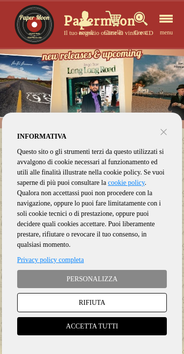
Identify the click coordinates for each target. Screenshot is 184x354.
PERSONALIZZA (91, 279)
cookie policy (126, 182)
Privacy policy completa (50, 260)
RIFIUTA (92, 302)
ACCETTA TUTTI (92, 326)
